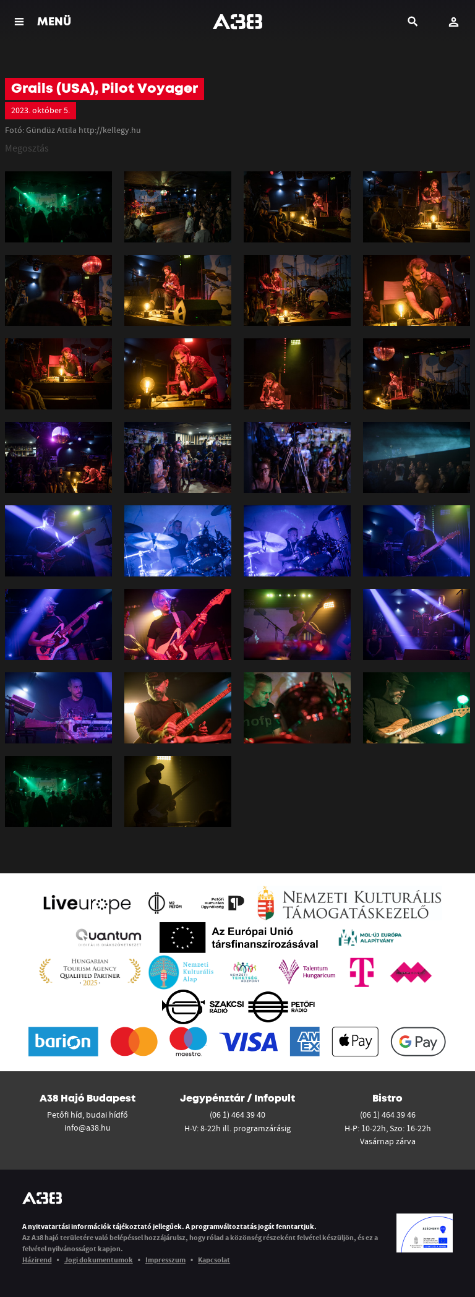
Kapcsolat (214, 1259)
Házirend (37, 1259)
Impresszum (165, 1259)
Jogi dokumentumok (98, 1259)
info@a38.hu (87, 1127)
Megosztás (27, 148)
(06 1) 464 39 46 (388, 1114)
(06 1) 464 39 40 (237, 1114)
